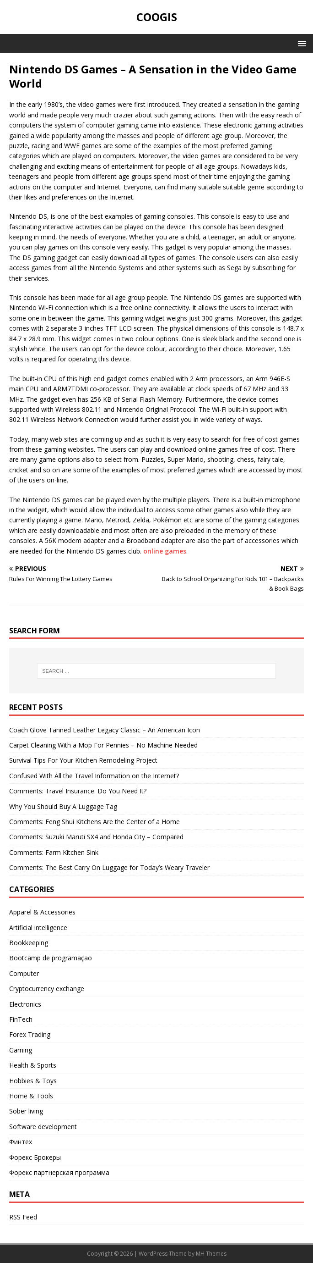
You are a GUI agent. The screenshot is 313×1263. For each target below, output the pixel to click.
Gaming (20, 1050)
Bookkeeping (28, 942)
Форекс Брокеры (35, 1157)
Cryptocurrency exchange (46, 988)
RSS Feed (23, 1217)
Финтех (20, 1141)
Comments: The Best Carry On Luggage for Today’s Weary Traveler (109, 867)
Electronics (25, 1004)
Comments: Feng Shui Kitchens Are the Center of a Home (94, 821)
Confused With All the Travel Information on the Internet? (94, 775)
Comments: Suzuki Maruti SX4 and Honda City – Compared (96, 836)
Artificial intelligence (38, 927)
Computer (24, 973)
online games (164, 551)
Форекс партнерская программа (59, 1172)
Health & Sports (32, 1065)
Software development (43, 1126)
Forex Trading (29, 1034)
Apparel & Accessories (42, 912)
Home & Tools (31, 1095)
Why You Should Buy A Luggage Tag (63, 806)
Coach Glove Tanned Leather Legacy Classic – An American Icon (104, 730)
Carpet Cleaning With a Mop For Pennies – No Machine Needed (103, 745)
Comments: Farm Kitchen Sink (53, 852)
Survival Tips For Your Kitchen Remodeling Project (83, 760)
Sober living (26, 1111)
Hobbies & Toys (33, 1080)
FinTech (20, 1019)
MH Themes (211, 1253)
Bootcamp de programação (50, 957)
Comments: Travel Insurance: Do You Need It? (77, 791)
